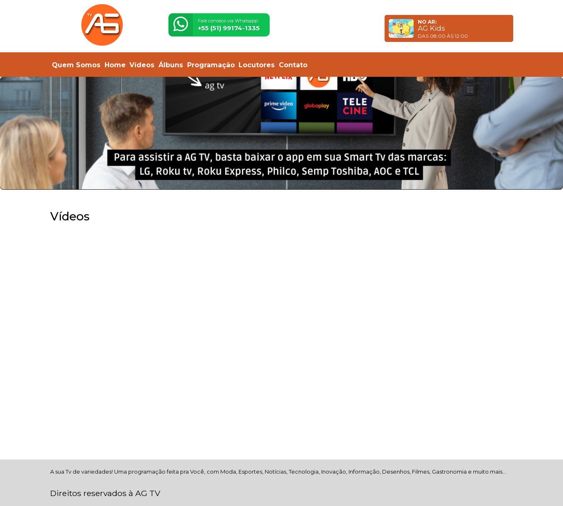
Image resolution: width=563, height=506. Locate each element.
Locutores (257, 65)
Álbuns (170, 65)
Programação (211, 65)
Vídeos (141, 65)
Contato (293, 65)
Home (115, 65)
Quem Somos (76, 65)
